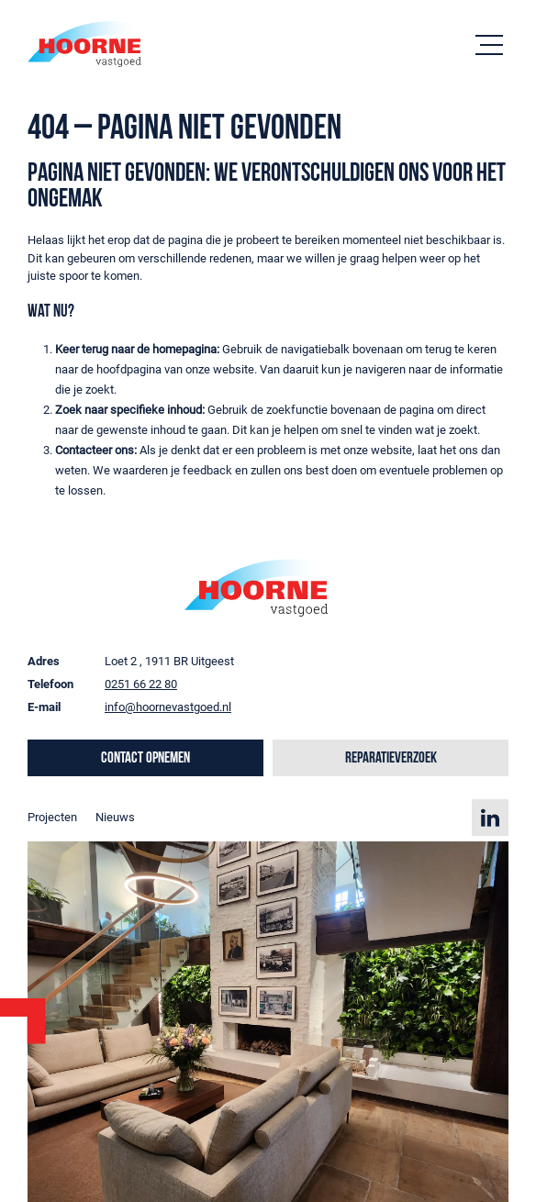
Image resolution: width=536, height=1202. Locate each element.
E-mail (44, 707)
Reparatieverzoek (391, 758)
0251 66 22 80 (141, 684)
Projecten (52, 817)
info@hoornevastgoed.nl (168, 707)
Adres (44, 661)
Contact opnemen (145, 758)
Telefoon (50, 684)
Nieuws (115, 817)
